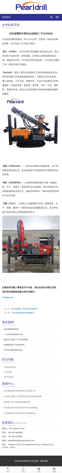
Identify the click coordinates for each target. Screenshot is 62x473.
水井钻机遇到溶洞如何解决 (23, 313)
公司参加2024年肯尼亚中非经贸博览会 (20, 413)
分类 (39, 469)
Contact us (7, 297)
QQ (8, 469)
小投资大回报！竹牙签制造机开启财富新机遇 (22, 396)
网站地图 (44, 461)
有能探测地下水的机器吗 (14, 345)
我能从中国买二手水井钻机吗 (16, 339)
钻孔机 (26, 203)
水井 (28, 39)
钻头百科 (8, 372)
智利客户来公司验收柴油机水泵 (17, 402)
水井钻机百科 (10, 367)
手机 (23, 469)
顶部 (54, 469)
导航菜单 (6, 17)
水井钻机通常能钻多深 (13, 350)
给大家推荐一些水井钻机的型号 (25, 309)
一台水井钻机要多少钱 (13, 334)
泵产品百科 (9, 377)
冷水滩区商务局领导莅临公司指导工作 (20, 391)
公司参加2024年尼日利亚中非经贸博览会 (21, 408)
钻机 (32, 39)
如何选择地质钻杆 (11, 329)
